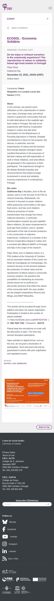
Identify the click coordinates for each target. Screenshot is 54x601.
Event (11, 19)
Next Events (20, 28)
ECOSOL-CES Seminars (15, 363)
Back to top (44, 427)
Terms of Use (8, 455)
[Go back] (8, 28)
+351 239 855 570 (14, 470)
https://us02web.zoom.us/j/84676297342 (28, 320)
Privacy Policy (8, 452)
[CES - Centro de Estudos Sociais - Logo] (7, 5)
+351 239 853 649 (14, 489)
